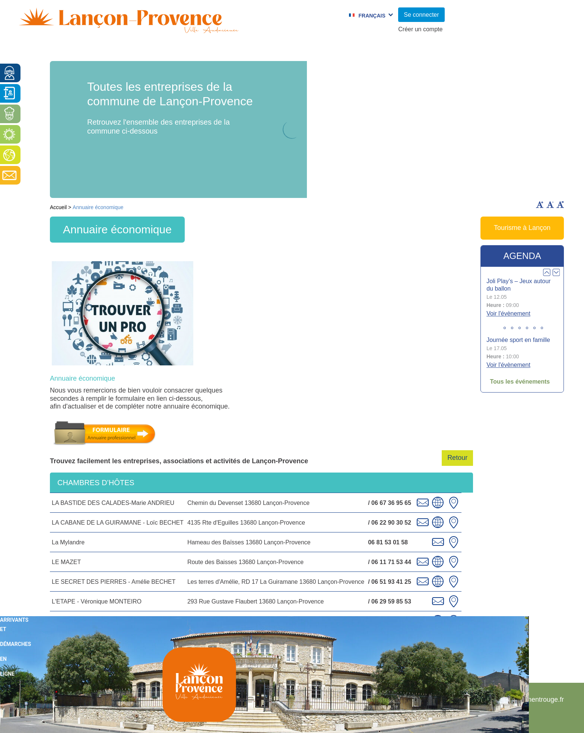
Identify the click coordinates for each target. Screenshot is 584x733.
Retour (457, 457)
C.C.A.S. (389, 50)
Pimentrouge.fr (542, 699)
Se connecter (421, 15)
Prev (546, 272)
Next (556, 272)
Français (371, 16)
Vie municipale (87, 50)
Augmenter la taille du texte (539, 204)
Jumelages (335, 50)
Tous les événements (520, 381)
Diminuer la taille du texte (550, 204)
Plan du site (414, 699)
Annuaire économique (82, 378)
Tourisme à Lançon (522, 227)
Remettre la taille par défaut (560, 204)
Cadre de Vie (447, 50)
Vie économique (523, 50)
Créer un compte (420, 29)
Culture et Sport (265, 50)
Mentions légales (476, 699)
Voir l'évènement (508, 314)
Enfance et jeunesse (175, 50)
